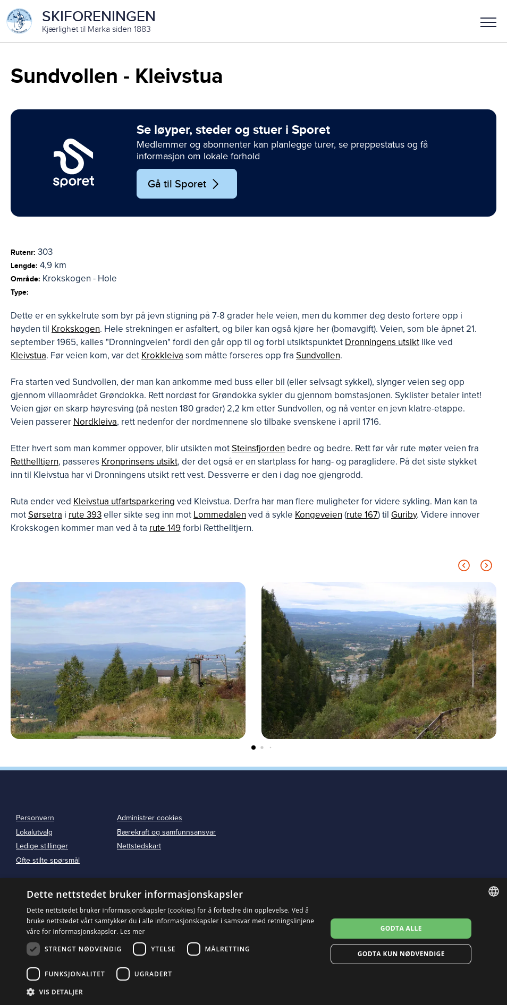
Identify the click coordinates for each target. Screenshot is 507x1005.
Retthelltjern (34, 461)
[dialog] (253, 941)
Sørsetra (45, 514)
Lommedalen (219, 514)
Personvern (35, 817)
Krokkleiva (162, 355)
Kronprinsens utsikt (140, 461)
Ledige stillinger (42, 846)
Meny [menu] (488, 22)
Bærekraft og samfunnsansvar (166, 832)
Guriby (404, 514)
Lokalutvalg (34, 832)
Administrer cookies (149, 817)
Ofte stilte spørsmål (48, 860)
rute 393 (85, 514)
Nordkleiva (95, 421)
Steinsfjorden (258, 448)
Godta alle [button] (401, 928)
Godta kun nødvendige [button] (401, 953)
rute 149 (165, 528)
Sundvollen (318, 355)
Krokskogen (76, 328)
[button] (488, 21)
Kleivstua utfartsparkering (124, 501)
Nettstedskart (139, 846)
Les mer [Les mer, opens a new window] (132, 931)
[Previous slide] (464, 567)
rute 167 (362, 514)
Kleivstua (28, 355)
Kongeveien (318, 514)
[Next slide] (486, 567)
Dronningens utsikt (382, 342)
